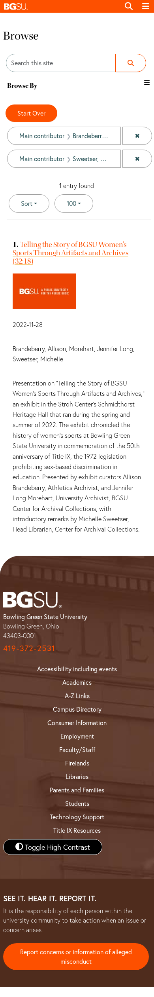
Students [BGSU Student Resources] (77, 803)
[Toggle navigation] (145, 6)
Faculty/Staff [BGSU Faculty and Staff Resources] (77, 749)
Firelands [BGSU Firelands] (77, 763)
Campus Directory (77, 709)
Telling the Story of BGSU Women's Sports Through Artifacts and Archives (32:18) (70, 252)
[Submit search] (130, 63)
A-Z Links (77, 695)
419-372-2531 (29, 648)
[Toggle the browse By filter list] (147, 83)
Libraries (77, 776)
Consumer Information (77, 722)
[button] (60, 6)
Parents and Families (77, 790)
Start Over (31, 113)
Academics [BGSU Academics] (77, 682)
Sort (26, 203)
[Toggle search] (128, 6)
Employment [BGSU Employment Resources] (77, 736)
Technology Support (77, 817)
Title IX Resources (77, 830)
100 (80, 202)
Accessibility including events (77, 669)
